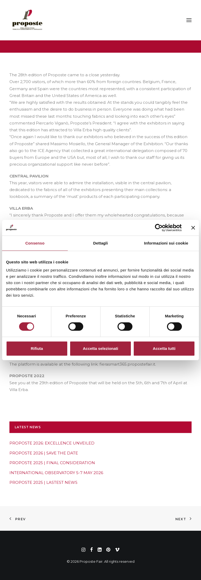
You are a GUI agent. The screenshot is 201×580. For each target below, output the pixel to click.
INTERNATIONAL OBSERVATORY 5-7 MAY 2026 (56, 472)
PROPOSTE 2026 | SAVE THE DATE (43, 453)
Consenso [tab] (34, 243)
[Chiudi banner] (193, 227)
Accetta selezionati (100, 348)
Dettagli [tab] (100, 243)
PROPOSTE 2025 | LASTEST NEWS (43, 482)
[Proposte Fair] (27, 20)
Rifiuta (37, 348)
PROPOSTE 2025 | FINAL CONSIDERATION (52, 462)
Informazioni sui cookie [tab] (166, 243)
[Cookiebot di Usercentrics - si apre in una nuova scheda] (159, 227)
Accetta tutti (164, 348)
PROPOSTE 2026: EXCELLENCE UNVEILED (51, 443)
